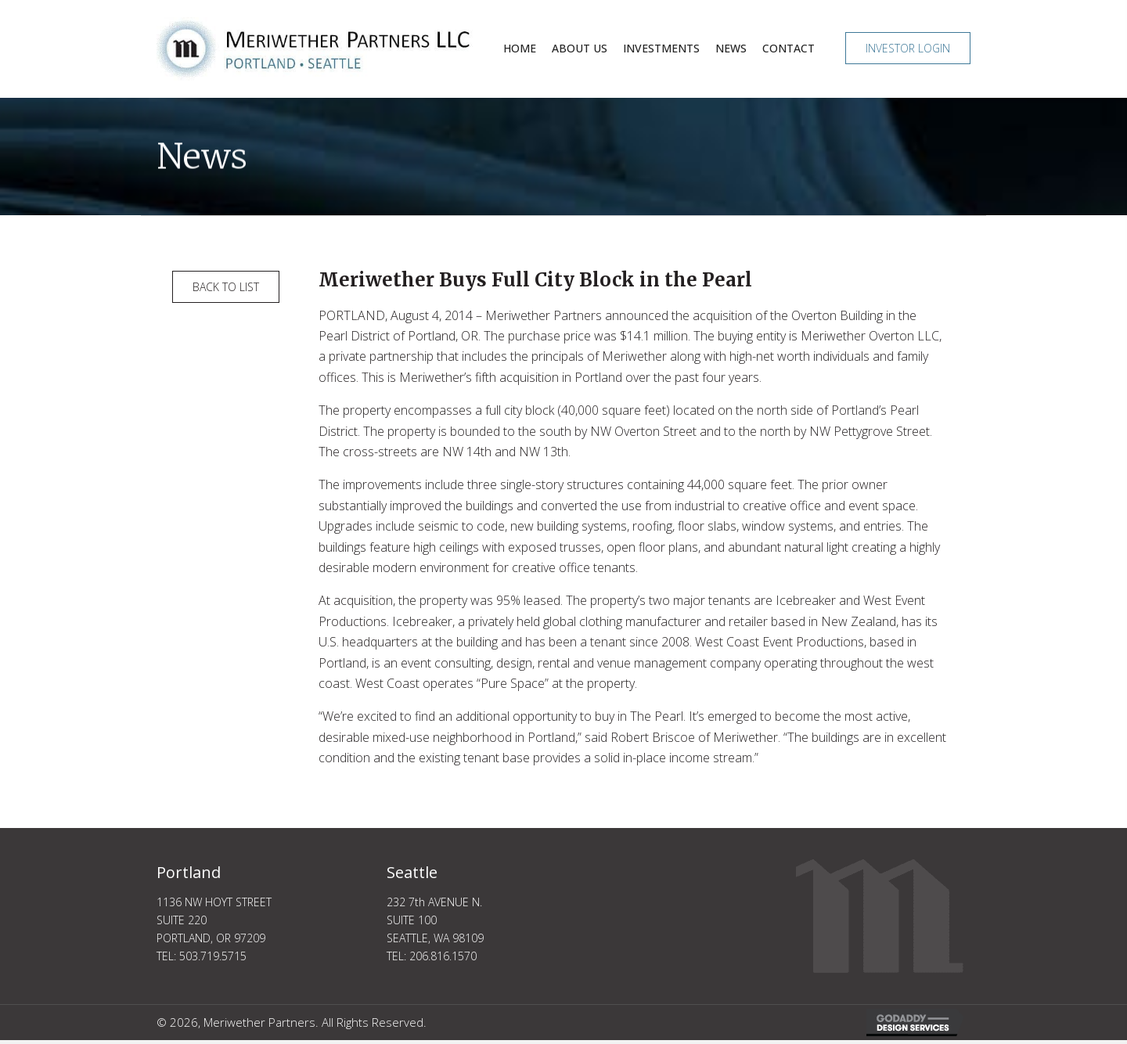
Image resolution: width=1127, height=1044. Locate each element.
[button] (907, 48)
